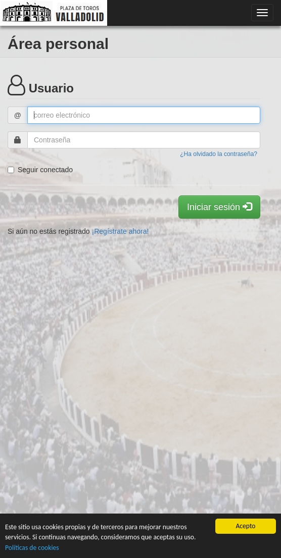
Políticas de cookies (32, 547)
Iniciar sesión (219, 206)
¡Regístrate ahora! (120, 231)
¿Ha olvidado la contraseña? (218, 154)
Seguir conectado (40, 170)
